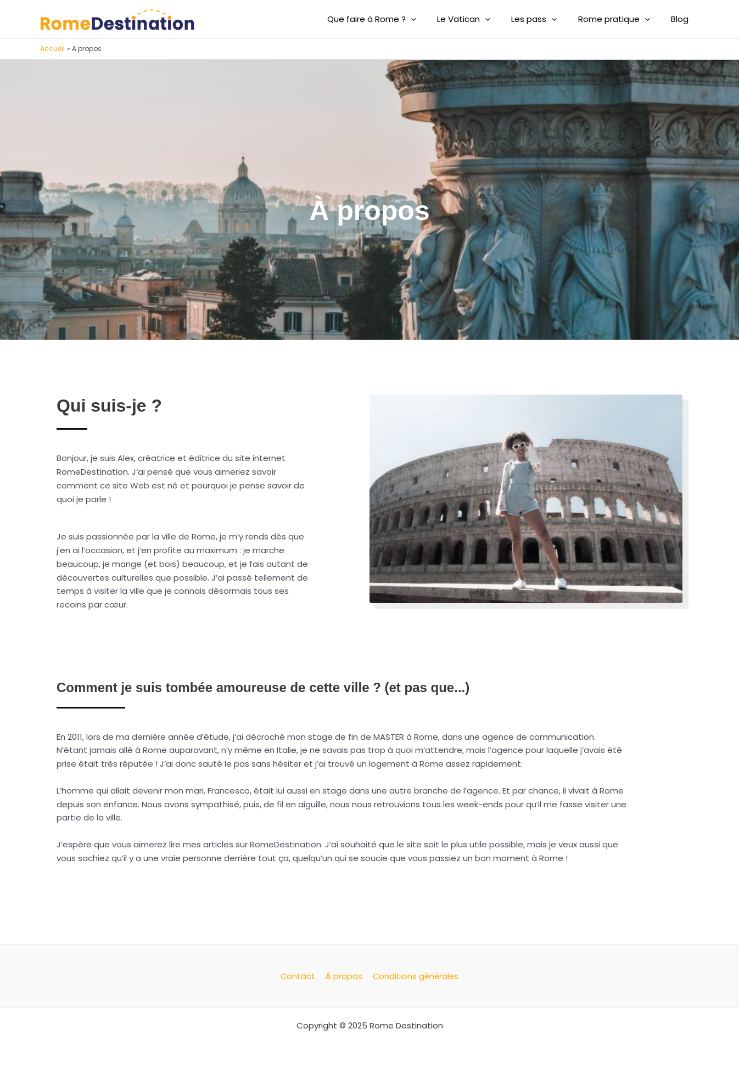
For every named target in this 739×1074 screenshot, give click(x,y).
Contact (298, 976)
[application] (431, 19)
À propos (342, 976)
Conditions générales (413, 976)
